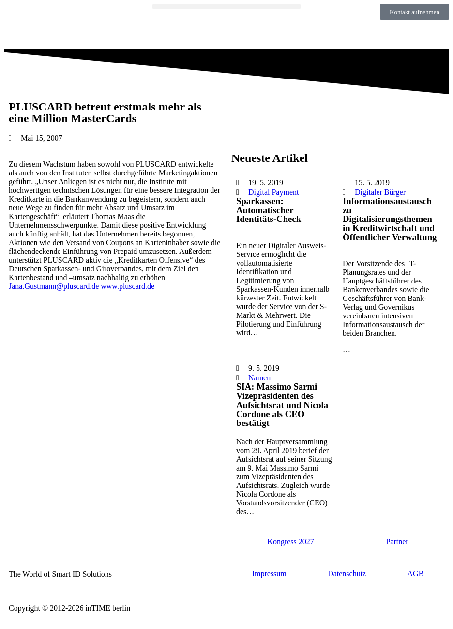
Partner (397, 541)
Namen (259, 378)
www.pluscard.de (127, 286)
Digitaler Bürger (380, 192)
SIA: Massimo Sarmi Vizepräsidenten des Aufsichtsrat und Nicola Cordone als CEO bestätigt (282, 404)
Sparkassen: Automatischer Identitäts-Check (268, 210)
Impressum (269, 573)
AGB (416, 573)
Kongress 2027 (290, 541)
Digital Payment (273, 192)
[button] (226, 6)
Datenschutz (347, 573)
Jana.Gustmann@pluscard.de (54, 286)
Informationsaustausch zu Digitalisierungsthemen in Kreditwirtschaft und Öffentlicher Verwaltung (390, 219)
